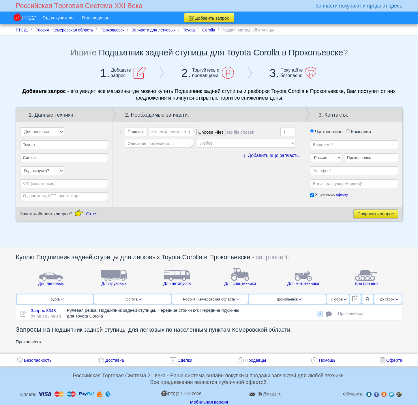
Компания (358, 131)
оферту (342, 195)
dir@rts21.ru (270, 393)
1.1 (173, 393)
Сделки (184, 360)
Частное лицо (326, 131)
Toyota (56, 299)
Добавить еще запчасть (271, 155)
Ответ (92, 213)
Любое (339, 299)
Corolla (134, 299)
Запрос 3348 (43, 310)
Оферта (394, 360)
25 (389, 299)
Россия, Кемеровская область (211, 299)
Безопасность (38, 360)
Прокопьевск (288, 299)
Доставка (114, 360)
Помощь (327, 360)
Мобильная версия (209, 402)
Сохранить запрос (375, 213)
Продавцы (255, 360)
